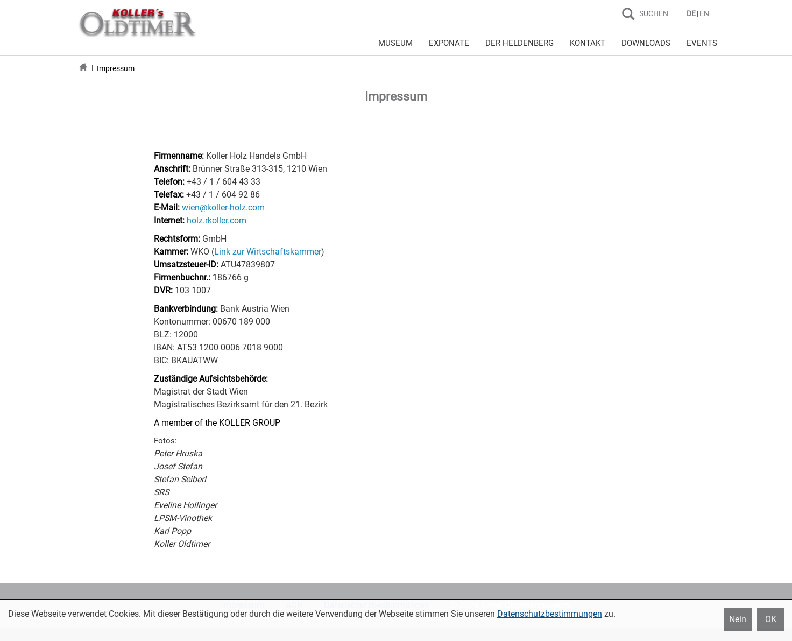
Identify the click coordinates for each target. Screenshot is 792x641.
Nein (737, 619)
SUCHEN (653, 13)
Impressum (116, 68)
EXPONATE (449, 43)
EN (704, 13)
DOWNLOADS (645, 43)
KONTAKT (587, 43)
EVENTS (702, 43)
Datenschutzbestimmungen (549, 614)
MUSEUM (395, 43)
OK (770, 619)
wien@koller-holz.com (223, 207)
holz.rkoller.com (216, 220)
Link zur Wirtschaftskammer (267, 251)
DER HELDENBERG (519, 43)
